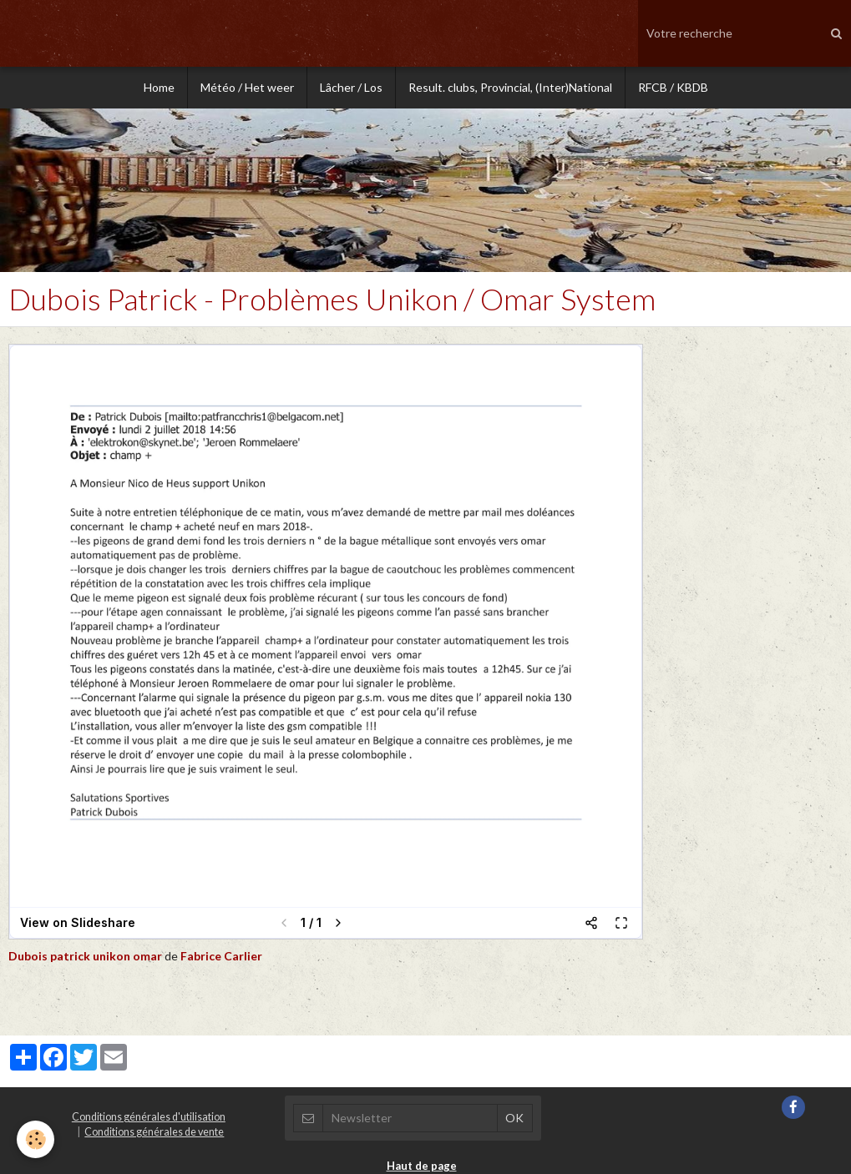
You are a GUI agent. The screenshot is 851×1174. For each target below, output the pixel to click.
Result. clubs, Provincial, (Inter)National (510, 87)
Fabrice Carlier (221, 956)
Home (159, 87)
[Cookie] (35, 1139)
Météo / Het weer (247, 87)
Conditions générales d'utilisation (148, 1117)
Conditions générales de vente (154, 1132)
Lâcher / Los (351, 87)
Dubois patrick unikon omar (85, 956)
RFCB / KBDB (673, 87)
